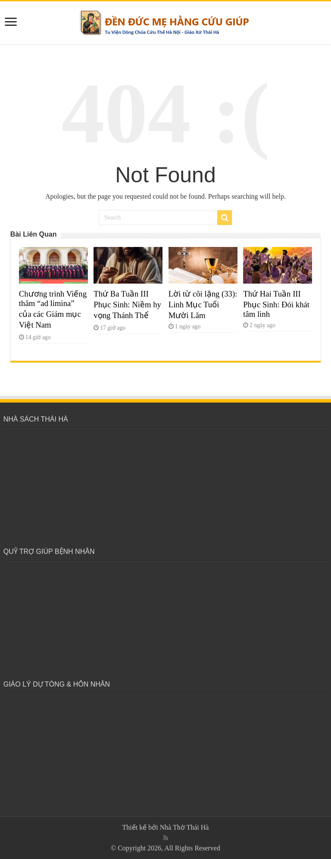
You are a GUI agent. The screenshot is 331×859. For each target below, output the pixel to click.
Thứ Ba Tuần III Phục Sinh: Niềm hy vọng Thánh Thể (127, 304)
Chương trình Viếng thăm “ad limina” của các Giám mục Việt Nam (53, 309)
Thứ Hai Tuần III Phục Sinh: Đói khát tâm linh (276, 304)
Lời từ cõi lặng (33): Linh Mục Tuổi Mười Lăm (203, 304)
